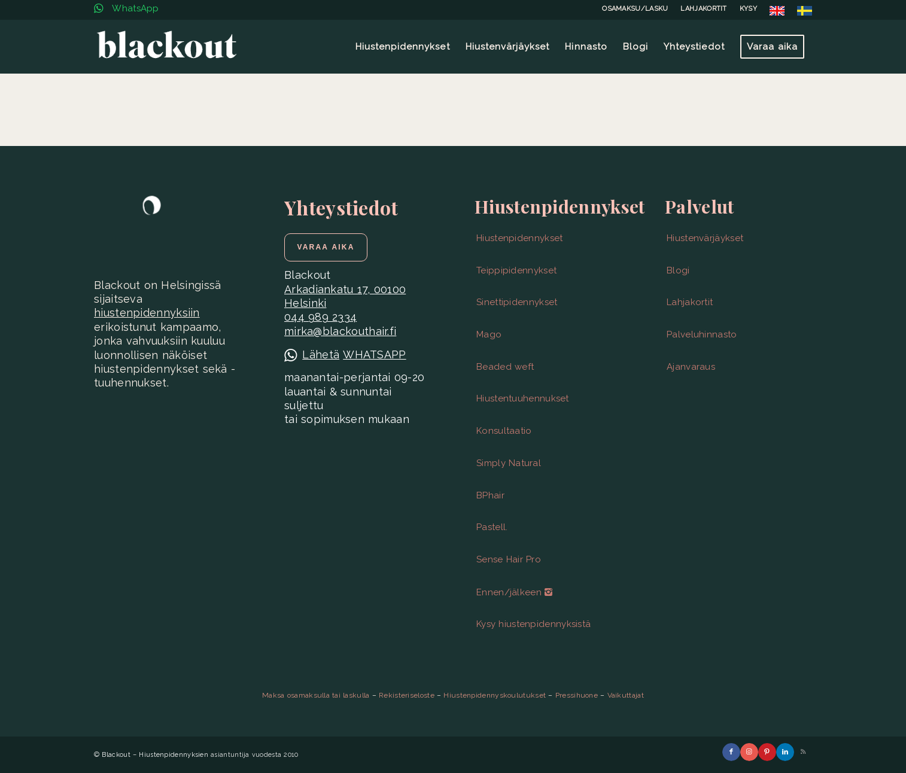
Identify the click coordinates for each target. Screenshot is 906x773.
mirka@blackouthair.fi (340, 331)
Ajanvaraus (691, 366)
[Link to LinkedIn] (785, 752)
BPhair (490, 495)
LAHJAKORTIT (703, 9)
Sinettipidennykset (516, 302)
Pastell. (491, 527)
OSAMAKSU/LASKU (635, 9)
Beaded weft (505, 366)
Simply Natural (508, 463)
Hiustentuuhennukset (522, 398)
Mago (488, 334)
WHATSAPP (374, 354)
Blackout (116, 755)
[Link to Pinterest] (767, 752)
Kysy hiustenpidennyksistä (533, 624)
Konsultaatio (504, 430)
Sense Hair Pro (508, 559)
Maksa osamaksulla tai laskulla (315, 695)
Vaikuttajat (625, 695)
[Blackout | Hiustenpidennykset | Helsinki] (166, 47)
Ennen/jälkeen (514, 592)
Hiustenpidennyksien (173, 755)
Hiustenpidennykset (519, 238)
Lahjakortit (690, 302)
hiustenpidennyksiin (147, 312)
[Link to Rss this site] (803, 752)
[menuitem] (635, 9)
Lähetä (320, 354)
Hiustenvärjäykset (705, 238)
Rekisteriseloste (406, 695)
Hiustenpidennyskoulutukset (494, 695)
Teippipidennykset (516, 270)
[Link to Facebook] (731, 752)
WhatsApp (126, 8)
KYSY (748, 9)
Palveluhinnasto (702, 334)
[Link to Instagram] (749, 752)
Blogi (678, 270)
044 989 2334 (320, 317)
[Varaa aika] (325, 247)
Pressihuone (576, 695)
